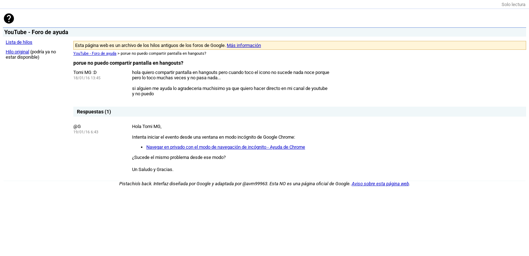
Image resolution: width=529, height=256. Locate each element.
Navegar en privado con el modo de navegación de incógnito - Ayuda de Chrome (225, 147)
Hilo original (17, 51)
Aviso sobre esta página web (380, 183)
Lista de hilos (19, 42)
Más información (244, 45)
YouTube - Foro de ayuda (94, 53)
